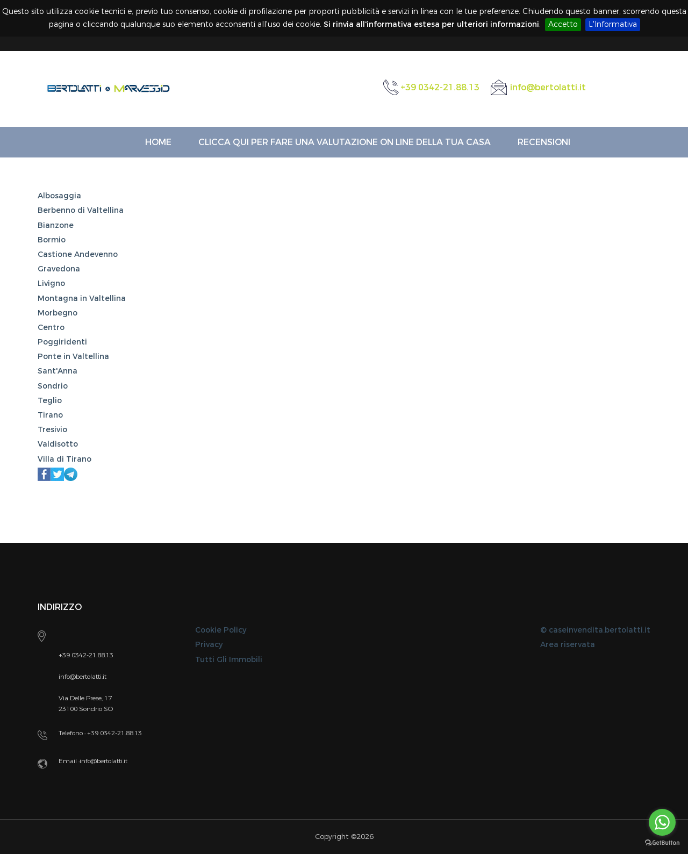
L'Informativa (613, 24)
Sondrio (53, 386)
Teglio (50, 401)
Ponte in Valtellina (73, 356)
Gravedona (59, 269)
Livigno (51, 283)
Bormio (52, 240)
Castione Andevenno (78, 254)
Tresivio (52, 430)
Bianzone (56, 225)
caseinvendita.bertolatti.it (599, 630)
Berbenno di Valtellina (81, 210)
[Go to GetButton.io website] (662, 842)
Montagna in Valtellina (82, 298)
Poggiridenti (62, 342)
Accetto (563, 24)
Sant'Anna (57, 371)
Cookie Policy (220, 630)
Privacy (209, 645)
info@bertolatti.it (548, 87)
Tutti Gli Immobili (228, 660)
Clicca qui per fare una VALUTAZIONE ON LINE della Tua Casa (344, 142)
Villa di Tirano (64, 459)
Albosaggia (59, 196)
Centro (51, 327)
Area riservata (567, 645)
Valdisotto (58, 444)
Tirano (50, 415)
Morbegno (57, 313)
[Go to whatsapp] (662, 822)
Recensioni (544, 142)
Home (158, 142)
